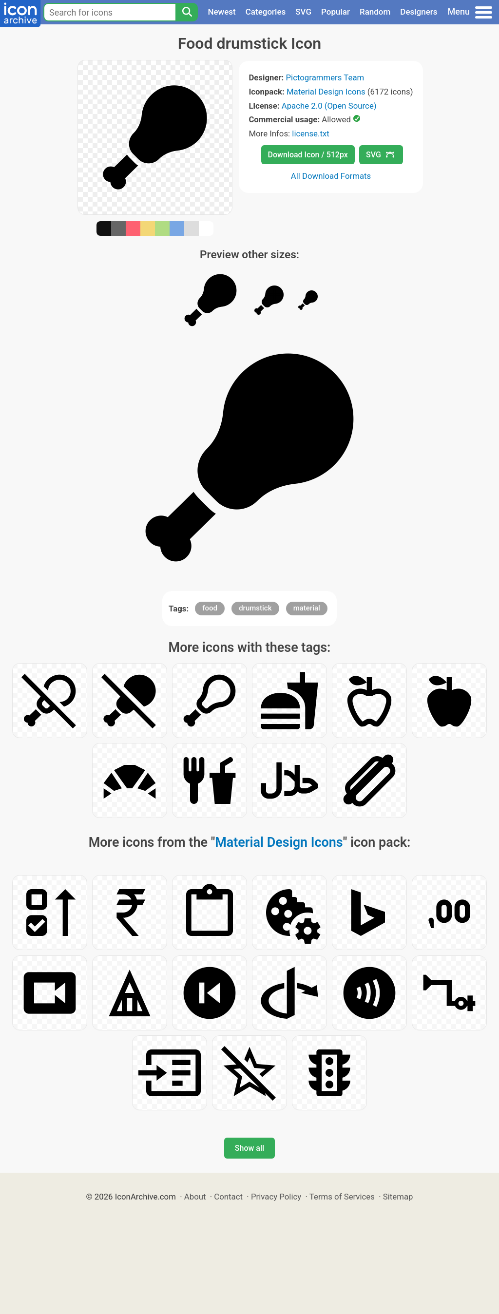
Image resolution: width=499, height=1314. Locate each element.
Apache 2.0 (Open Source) (329, 106)
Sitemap (398, 1196)
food (209, 608)
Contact (228, 1196)
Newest (221, 12)
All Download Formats (331, 176)
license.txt (310, 133)
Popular (335, 12)
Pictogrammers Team (325, 77)
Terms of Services (342, 1196)
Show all (249, 1148)
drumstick (255, 608)
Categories (266, 12)
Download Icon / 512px (308, 154)
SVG (303, 12)
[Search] (186, 12)
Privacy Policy (276, 1196)
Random (375, 12)
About (195, 1196)
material (306, 608)
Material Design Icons (326, 91)
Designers (418, 12)
